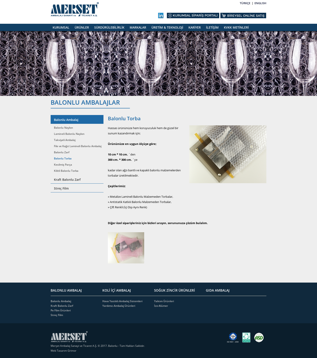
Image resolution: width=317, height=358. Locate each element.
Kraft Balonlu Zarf (67, 179)
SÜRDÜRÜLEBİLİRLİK (109, 27)
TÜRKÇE (245, 3)
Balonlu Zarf (61, 152)
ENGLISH (260, 3)
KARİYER (194, 27)
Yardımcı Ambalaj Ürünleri (118, 306)
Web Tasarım (59, 351)
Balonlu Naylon (63, 128)
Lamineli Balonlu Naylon (69, 134)
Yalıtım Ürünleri (164, 301)
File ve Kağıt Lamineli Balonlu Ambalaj (77, 146)
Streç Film (61, 188)
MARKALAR (138, 27)
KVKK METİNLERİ (236, 27)
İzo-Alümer (161, 306)
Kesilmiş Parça (63, 164)
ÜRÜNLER (82, 27)
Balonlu (112, 346)
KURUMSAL (61, 27)
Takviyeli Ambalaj (65, 140)
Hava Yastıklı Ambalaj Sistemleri (122, 301)
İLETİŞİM (212, 27)
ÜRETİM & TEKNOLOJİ (167, 27)
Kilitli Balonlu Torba (66, 171)
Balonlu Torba (63, 158)
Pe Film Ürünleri (61, 310)
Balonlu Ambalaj (66, 120)
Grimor (72, 351)
